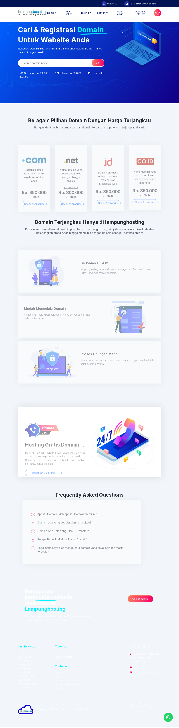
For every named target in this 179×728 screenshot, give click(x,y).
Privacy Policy (62, 682)
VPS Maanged (25, 669)
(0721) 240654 (141, 668)
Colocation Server (27, 677)
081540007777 (114, 3)
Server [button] (101, 13)
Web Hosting (24, 658)
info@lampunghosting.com (143, 3)
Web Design (119, 12)
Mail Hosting (67, 12)
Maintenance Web (27, 685)
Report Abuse (62, 689)
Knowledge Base (63, 658)
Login (58, 674)
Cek (97, 63)
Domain (51, 13)
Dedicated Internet (140, 12)
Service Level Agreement (68, 685)
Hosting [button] (85, 13)
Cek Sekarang (141, 600)
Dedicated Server (27, 673)
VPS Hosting (24, 666)
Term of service (63, 678)
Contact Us (60, 654)
